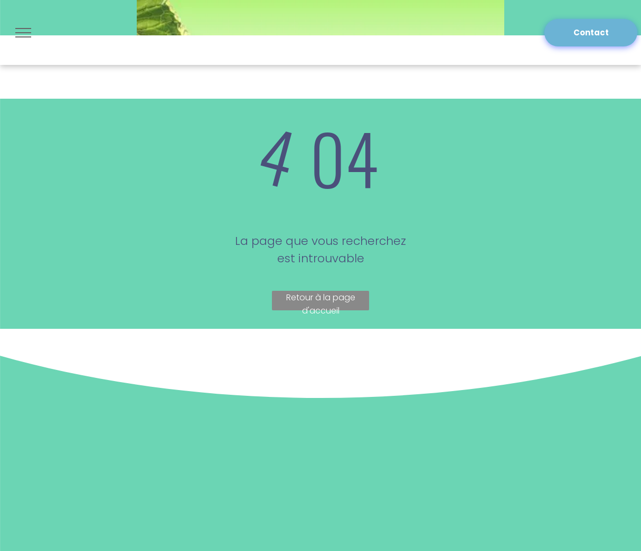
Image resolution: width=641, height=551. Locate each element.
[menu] (23, 32)
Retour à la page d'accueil (320, 300)
